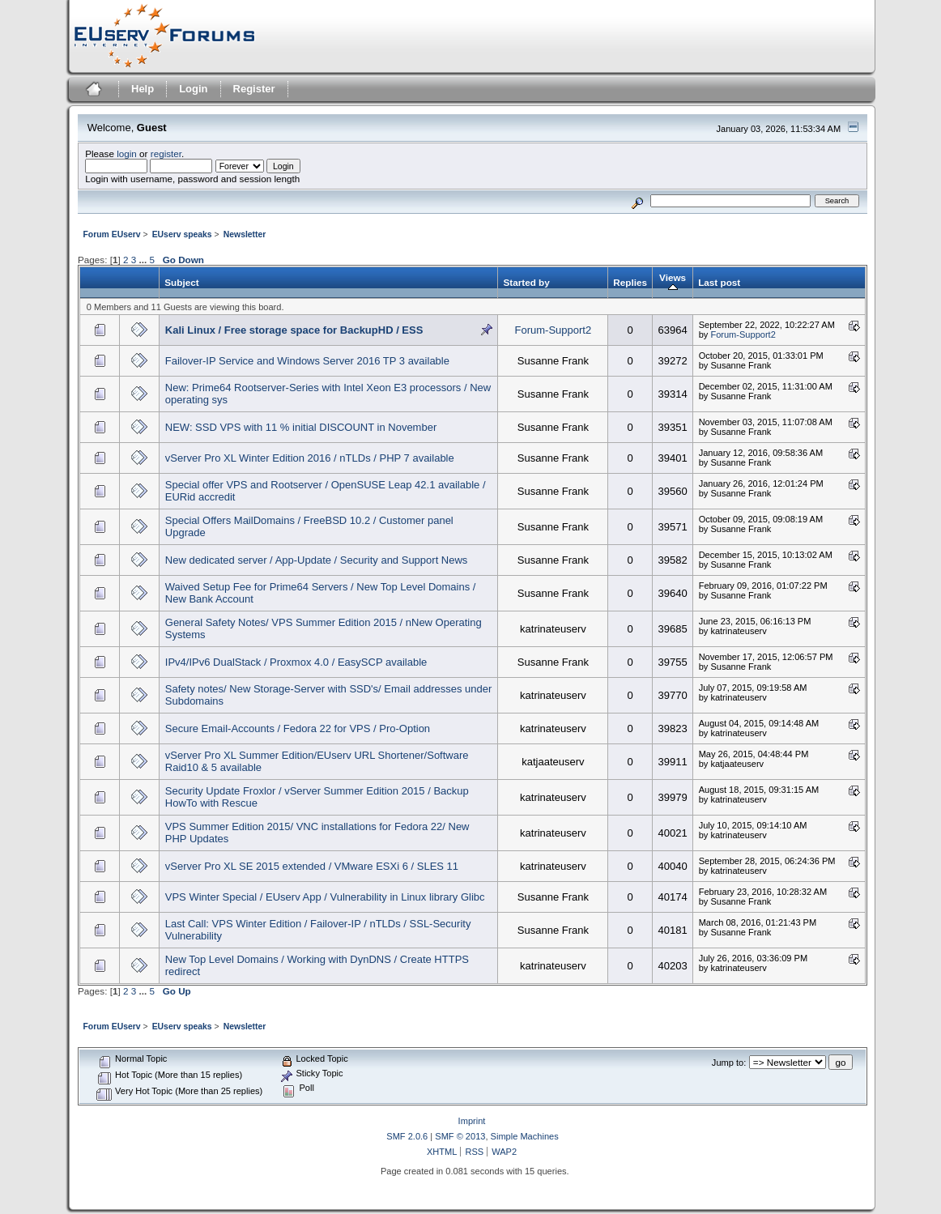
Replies (630, 282)
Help (142, 89)
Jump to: (729, 1062)
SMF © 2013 (460, 1136)
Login (193, 89)
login (127, 153)
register (166, 153)
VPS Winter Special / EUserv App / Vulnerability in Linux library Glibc (325, 897)
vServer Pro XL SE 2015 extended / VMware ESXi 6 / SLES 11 (311, 866)
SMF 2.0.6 (407, 1136)
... (143, 259)
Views (672, 282)
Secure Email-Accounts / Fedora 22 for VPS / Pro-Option (297, 728)
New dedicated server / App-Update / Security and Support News (316, 560)
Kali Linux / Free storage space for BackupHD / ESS (294, 330)
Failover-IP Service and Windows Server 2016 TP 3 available (307, 361)
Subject (181, 282)
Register (254, 89)
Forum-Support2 (553, 330)
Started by (526, 282)
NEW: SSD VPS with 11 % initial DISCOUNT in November (300, 427)
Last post (719, 282)
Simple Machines (525, 1136)
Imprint (472, 1121)
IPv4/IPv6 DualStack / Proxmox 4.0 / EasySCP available (296, 662)
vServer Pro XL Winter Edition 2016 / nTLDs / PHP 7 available (309, 458)
